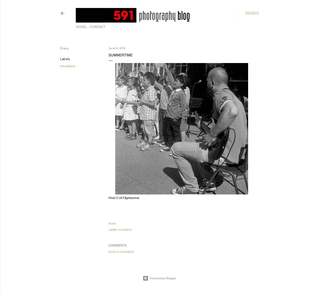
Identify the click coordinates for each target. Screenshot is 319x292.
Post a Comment (121, 252)
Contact (85, 27)
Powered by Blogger (159, 278)
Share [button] (64, 48)
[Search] (252, 13)
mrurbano (67, 66)
